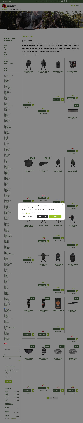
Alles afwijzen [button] (42, 216)
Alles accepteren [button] (55, 216)
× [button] (62, 204)
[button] (27, 216)
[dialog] (41, 211)
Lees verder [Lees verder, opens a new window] (28, 213)
